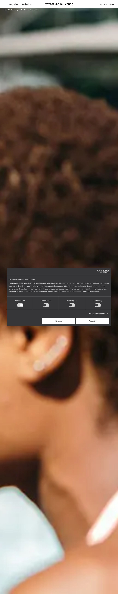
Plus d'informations (90, 292)
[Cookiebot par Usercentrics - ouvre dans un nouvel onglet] (99, 271)
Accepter (92, 321)
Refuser (58, 321)
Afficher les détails (97, 314)
